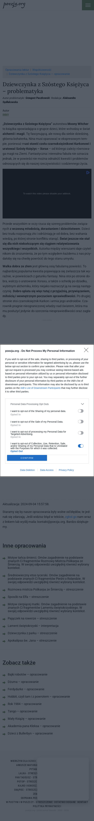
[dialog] (47, 410)
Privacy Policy (66, 470)
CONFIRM (27, 458)
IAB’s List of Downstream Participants (40, 388)
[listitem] (47, 404)
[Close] (87, 351)
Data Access (47, 470)
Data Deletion (27, 470)
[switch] (80, 411)
